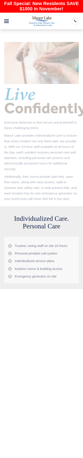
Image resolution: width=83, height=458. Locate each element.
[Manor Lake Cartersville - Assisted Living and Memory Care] (41, 21)
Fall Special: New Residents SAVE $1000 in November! (41, 6)
